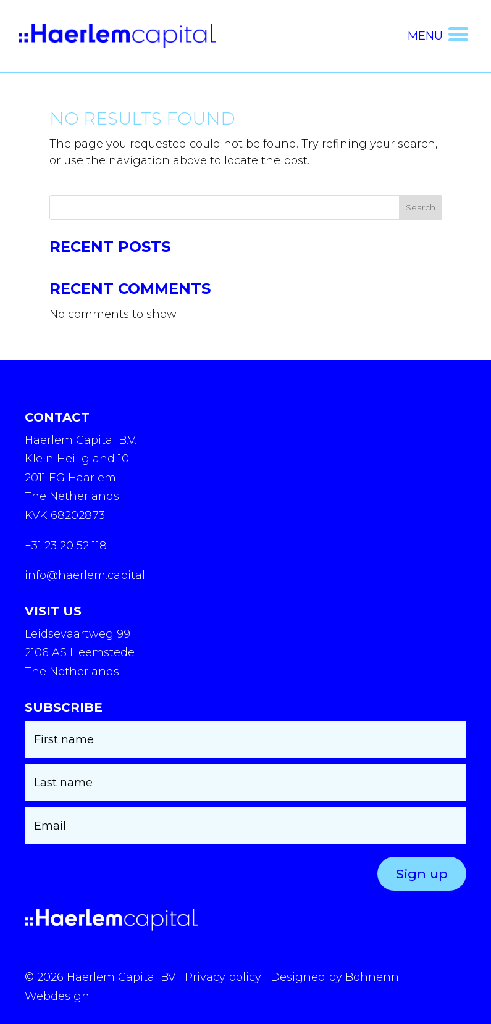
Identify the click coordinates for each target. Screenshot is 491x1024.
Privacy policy (223, 977)
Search (420, 207)
